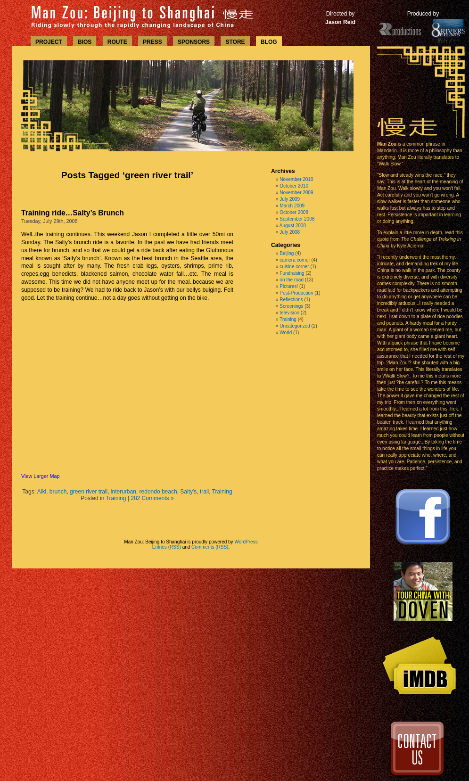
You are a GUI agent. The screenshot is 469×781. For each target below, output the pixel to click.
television (289, 312)
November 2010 (296, 179)
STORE (235, 42)
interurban (123, 491)
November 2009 (296, 192)
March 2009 (292, 205)
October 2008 (294, 212)
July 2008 (290, 232)
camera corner (295, 260)
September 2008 (297, 219)
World (286, 332)
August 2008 (293, 225)
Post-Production (296, 293)
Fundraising (292, 273)
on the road (292, 279)
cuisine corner (294, 266)
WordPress (245, 541)
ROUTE (117, 42)
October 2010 (294, 186)
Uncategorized (295, 326)
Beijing (287, 253)
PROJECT (48, 42)
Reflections (291, 299)
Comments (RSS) (209, 547)
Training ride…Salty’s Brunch (72, 213)
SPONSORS (194, 42)
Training (222, 491)
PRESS (152, 42)
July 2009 (290, 199)
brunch (58, 491)
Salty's (188, 491)
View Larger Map (40, 476)
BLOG (269, 42)
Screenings (291, 306)
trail (204, 491)
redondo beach (158, 491)
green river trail (88, 491)
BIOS (84, 42)
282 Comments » (152, 498)
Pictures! (289, 286)
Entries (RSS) (166, 547)
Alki (41, 491)
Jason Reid (340, 22)
